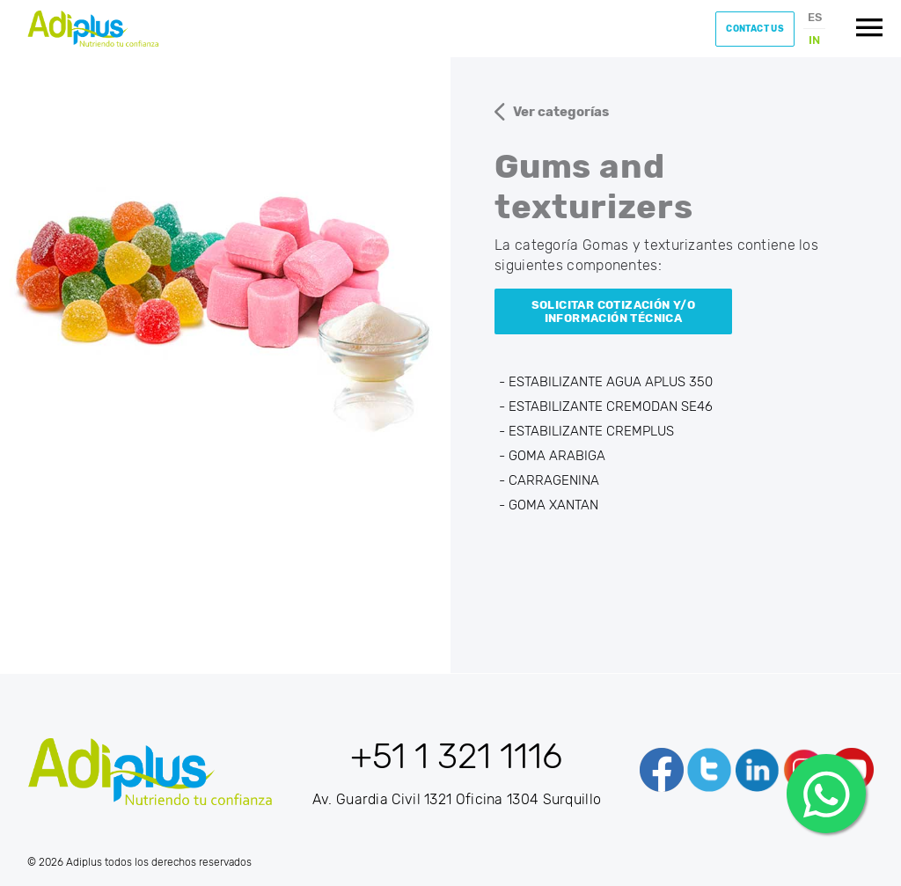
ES (815, 17)
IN (814, 40)
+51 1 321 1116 (456, 756)
